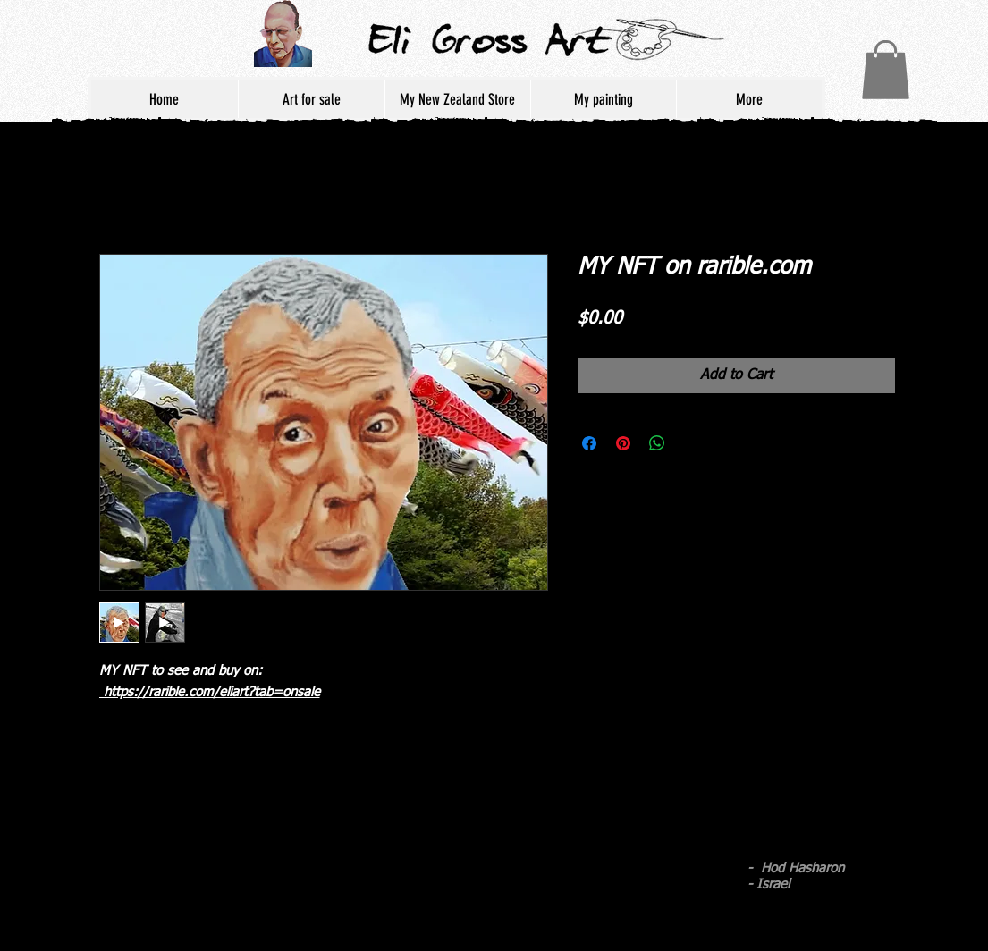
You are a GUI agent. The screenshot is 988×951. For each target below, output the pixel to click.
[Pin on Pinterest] (623, 443)
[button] (885, 69)
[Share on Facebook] (589, 443)
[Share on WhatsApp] (657, 443)
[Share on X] (691, 443)
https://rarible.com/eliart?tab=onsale (209, 692)
